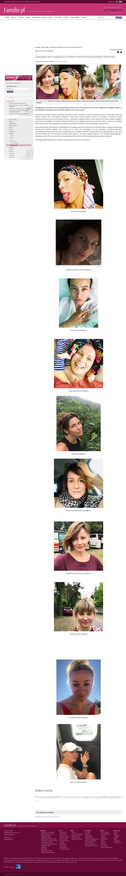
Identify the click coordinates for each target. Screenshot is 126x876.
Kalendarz (44, 849)
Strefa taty (63, 845)
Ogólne (11, 121)
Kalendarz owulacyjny (47, 832)
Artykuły (11, 97)
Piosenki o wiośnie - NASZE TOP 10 (17, 103)
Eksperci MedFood (106, 847)
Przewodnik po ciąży (47, 834)
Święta (103, 840)
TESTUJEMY (58, 17)
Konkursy (13, 17)
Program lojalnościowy (92, 839)
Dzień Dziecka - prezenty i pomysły (42, 17)
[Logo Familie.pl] (14, 10)
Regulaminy (88, 835)
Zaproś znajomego (90, 840)
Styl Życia (104, 844)
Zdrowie (65, 17)
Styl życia (21, 17)
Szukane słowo (12, 86)
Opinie (73, 832)
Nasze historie (12, 119)
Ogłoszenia (63, 832)
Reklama (87, 834)
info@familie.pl (8, 839)
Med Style (11, 157)
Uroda (12, 135)
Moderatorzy (89, 837)
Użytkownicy (63, 847)
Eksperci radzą (64, 835)
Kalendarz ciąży (45, 835)
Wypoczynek (13, 145)
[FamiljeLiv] (120, 2)
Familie (7, 17)
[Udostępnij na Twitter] (121, 52)
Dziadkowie (12, 131)
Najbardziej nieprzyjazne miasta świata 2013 (20, 108)
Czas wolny (12, 155)
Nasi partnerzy (89, 842)
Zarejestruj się (117, 10)
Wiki (115, 839)
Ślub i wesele (12, 123)
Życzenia (116, 840)
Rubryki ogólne (64, 837)
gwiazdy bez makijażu (47, 812)
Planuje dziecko (13, 125)
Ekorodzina (63, 834)
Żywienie (11, 147)
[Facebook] (117, 2)
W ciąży (83, 17)
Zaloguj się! (108, 10)
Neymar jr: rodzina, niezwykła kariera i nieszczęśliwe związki (18, 111)
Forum (116, 832)
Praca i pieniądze (14, 143)
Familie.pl (42, 51)
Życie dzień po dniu (77, 834)
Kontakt (87, 832)
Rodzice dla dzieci (46, 850)
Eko (11, 139)
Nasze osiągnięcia (90, 844)
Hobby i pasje (75, 837)
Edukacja (44, 847)
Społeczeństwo (76, 835)
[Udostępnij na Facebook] (118, 52)
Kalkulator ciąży (46, 837)
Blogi (115, 834)
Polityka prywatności (91, 845)
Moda (11, 137)
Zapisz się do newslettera (116, 12)
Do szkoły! (11, 153)
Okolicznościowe (76, 839)
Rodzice (28, 17)
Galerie (116, 837)
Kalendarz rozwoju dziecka (49, 844)
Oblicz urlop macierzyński (49, 839)
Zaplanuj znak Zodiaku (48, 852)
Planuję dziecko (74, 17)
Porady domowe (64, 849)
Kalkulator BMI (45, 845)
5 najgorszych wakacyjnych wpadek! (18, 113)
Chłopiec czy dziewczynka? (49, 840)
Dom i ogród (13, 141)
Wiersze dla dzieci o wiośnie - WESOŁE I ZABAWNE (19, 106)
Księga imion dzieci (47, 842)
